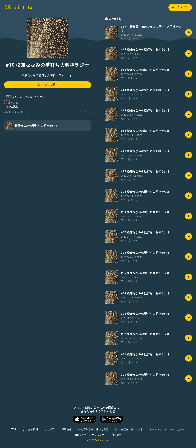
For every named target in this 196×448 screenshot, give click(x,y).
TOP (13, 429)
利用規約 (116, 434)
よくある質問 (30, 429)
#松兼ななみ (11, 103)
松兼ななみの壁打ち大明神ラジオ (43, 75)
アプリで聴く (47, 85)
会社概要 (50, 429)
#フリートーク (12, 99)
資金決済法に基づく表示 (129, 429)
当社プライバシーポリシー (90, 434)
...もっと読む (11, 106)
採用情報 (67, 429)
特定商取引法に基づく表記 (93, 429)
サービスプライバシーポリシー (167, 429)
